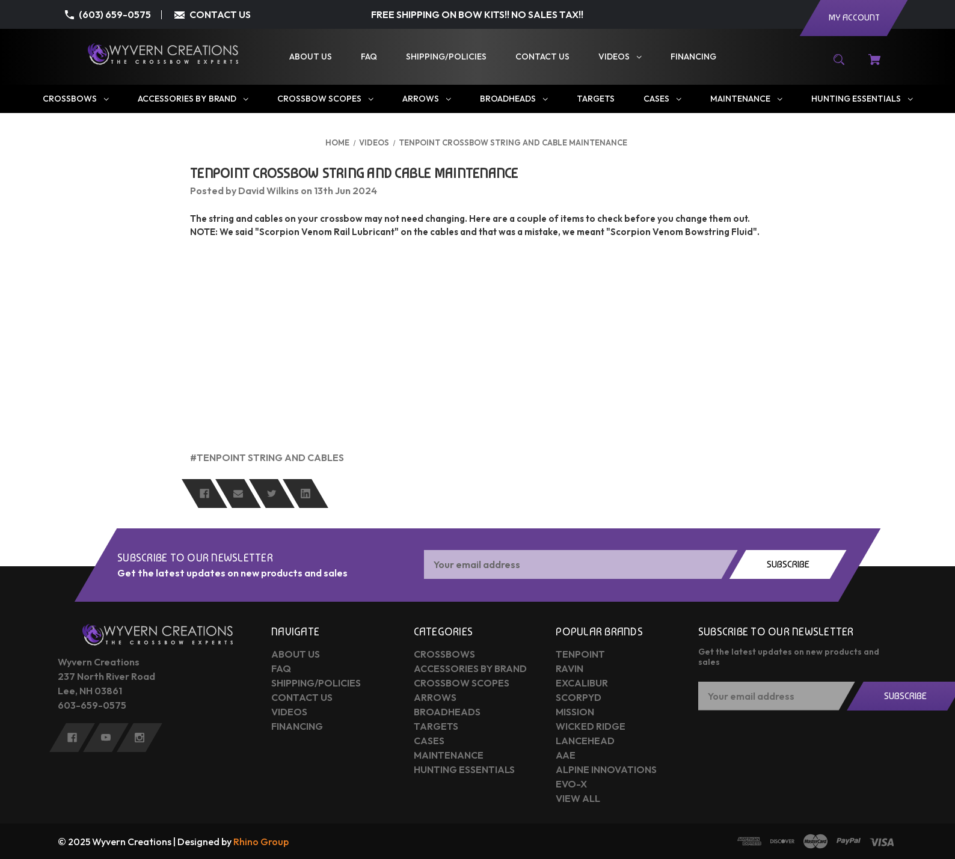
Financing (297, 726)
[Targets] (595, 98)
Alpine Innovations (606, 769)
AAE (566, 755)
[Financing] (693, 56)
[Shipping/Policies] (446, 56)
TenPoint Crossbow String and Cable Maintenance (354, 173)
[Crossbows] (75, 98)
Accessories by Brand (470, 668)
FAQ (281, 668)
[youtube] (106, 737)
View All (578, 798)
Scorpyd (578, 697)
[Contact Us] (542, 56)
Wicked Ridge (590, 726)
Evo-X (571, 784)
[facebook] (72, 737)
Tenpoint (580, 654)
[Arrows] (426, 98)
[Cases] (662, 98)
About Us (295, 654)
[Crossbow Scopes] (324, 98)
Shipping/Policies (316, 683)
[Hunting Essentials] (861, 98)
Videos (289, 712)
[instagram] (139, 737)
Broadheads (447, 712)
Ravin (569, 668)
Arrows (435, 697)
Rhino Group (261, 842)
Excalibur (582, 683)
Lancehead (585, 741)
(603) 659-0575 (115, 14)
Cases (429, 741)
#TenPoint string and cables (267, 457)
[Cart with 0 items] (874, 65)
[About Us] (310, 56)
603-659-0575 (92, 705)
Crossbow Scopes (461, 683)
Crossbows (444, 654)
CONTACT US (220, 14)
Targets (436, 726)
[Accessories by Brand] (192, 98)
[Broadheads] (513, 98)
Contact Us (302, 697)
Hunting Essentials (464, 769)
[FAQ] (369, 56)
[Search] (839, 65)
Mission (575, 712)
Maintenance (449, 755)
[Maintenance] (745, 98)
